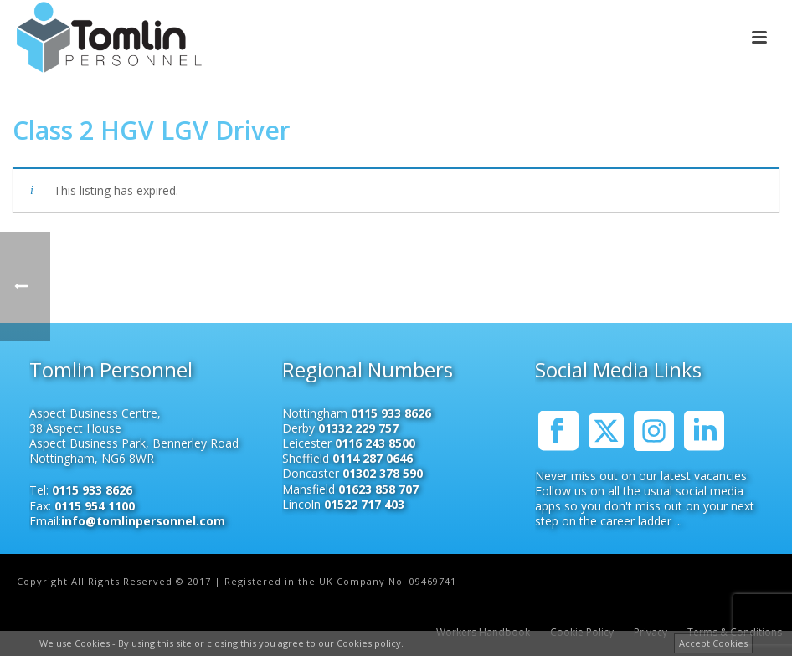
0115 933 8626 (92, 490)
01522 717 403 (364, 504)
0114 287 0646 (372, 458)
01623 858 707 (378, 489)
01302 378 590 (382, 473)
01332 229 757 (358, 428)
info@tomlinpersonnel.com (143, 521)
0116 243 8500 (375, 443)
